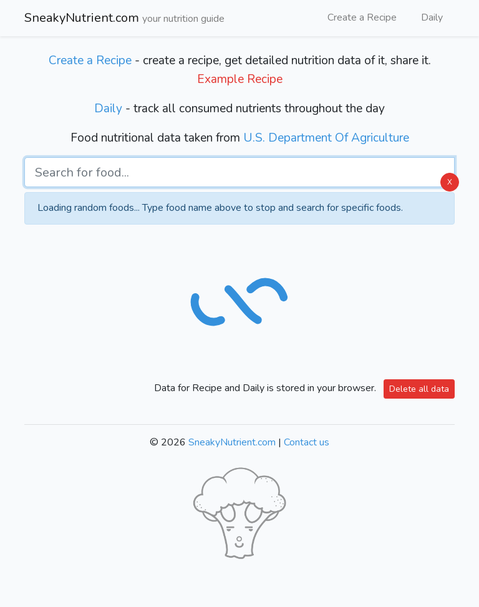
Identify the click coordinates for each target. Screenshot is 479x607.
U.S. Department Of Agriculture (326, 138)
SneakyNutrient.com (124, 18)
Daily (432, 17)
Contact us (306, 442)
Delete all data (419, 389)
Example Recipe (240, 79)
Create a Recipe (362, 17)
